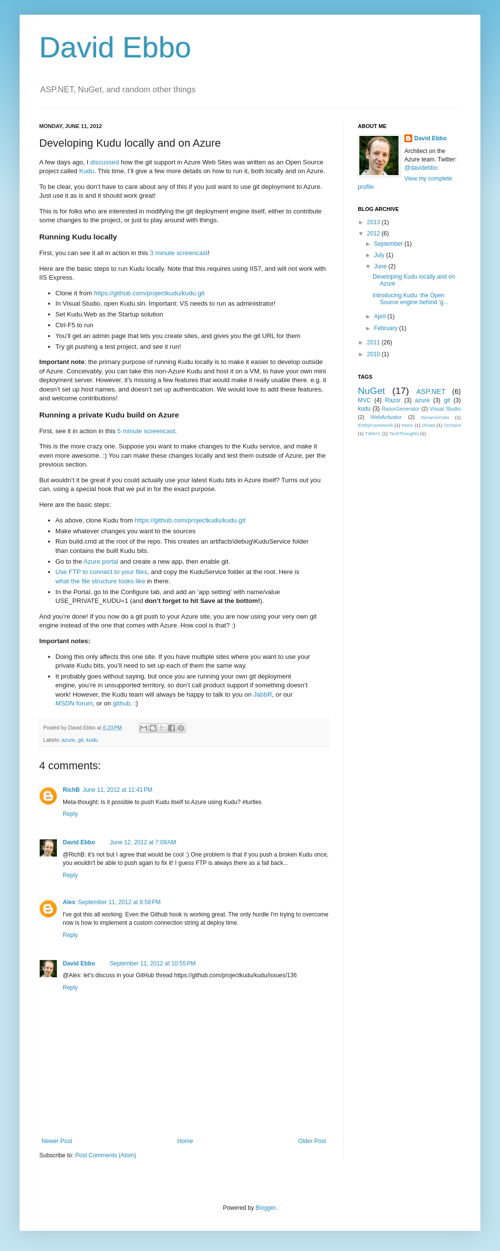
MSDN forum (74, 703)
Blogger (265, 1207)
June (381, 266)
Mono (407, 425)
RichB (71, 789)
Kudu (86, 171)
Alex (69, 902)
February (386, 328)
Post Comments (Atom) (105, 1155)
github (121, 703)
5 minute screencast (146, 431)
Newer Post (57, 1141)
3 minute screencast (179, 253)
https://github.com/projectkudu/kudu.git (149, 293)
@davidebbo (421, 167)
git (80, 740)
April (380, 316)
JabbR (262, 694)
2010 (374, 354)
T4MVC (373, 433)
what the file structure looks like (100, 581)
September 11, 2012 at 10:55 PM (153, 963)
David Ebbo (115, 47)
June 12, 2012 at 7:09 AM (143, 842)
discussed (104, 162)
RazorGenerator (401, 409)
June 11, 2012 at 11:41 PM (117, 789)
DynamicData (435, 417)
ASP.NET (431, 391)
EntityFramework (375, 425)
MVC (364, 400)
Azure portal (100, 561)
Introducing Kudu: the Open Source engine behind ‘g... (410, 299)
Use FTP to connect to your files (101, 571)
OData (428, 425)
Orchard (452, 425)
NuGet (371, 391)
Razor (393, 400)
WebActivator (386, 417)
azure (68, 740)
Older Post (312, 1141)
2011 (374, 342)
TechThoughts (404, 433)
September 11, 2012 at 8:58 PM (119, 902)
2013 (374, 222)
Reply (70, 813)
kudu (92, 740)
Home (185, 1141)
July (380, 255)
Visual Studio (445, 409)
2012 (374, 233)
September (389, 243)
